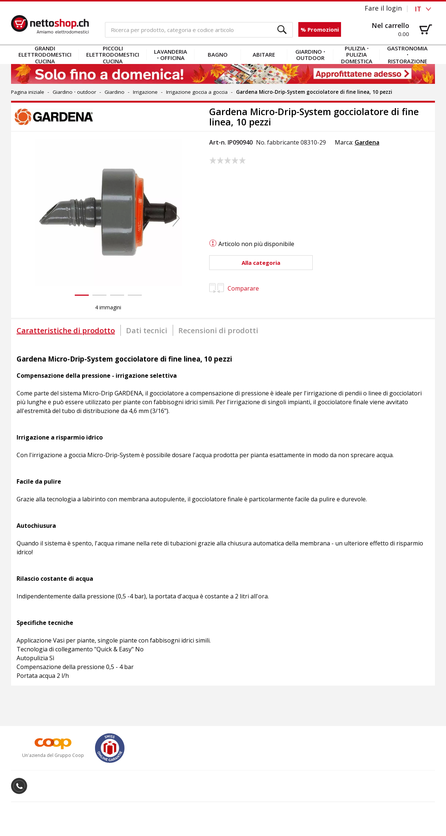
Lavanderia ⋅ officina (170, 54)
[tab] (65, 330)
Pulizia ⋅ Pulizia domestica (356, 55)
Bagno (218, 54)
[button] (282, 30)
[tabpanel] (223, 513)
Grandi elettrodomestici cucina (44, 55)
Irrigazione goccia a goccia (197, 92)
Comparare (234, 288)
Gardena (367, 142)
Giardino (114, 92)
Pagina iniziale (27, 92)
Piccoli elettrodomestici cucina (112, 55)
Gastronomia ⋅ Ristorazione (407, 55)
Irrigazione (145, 92)
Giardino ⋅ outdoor (310, 54)
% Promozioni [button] (320, 29)
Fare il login (383, 8)
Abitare (264, 54)
